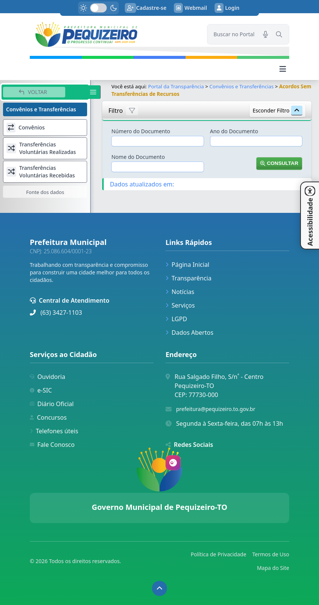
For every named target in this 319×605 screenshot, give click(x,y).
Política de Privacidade (218, 554)
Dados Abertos (189, 332)
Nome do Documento (138, 156)
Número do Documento (140, 131)
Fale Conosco (52, 444)
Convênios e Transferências (241, 86)
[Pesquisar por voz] (265, 34)
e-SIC (41, 390)
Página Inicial (187, 264)
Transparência (189, 278)
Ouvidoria (47, 377)
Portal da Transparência (176, 86)
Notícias (180, 292)
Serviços (180, 305)
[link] (113, 34)
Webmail (190, 8)
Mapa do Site (273, 567)
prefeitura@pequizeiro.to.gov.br (215, 409)
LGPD (176, 319)
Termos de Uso (270, 554)
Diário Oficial (52, 404)
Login (227, 8)
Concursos (48, 417)
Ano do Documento (234, 131)
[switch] (98, 7)
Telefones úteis (54, 431)
